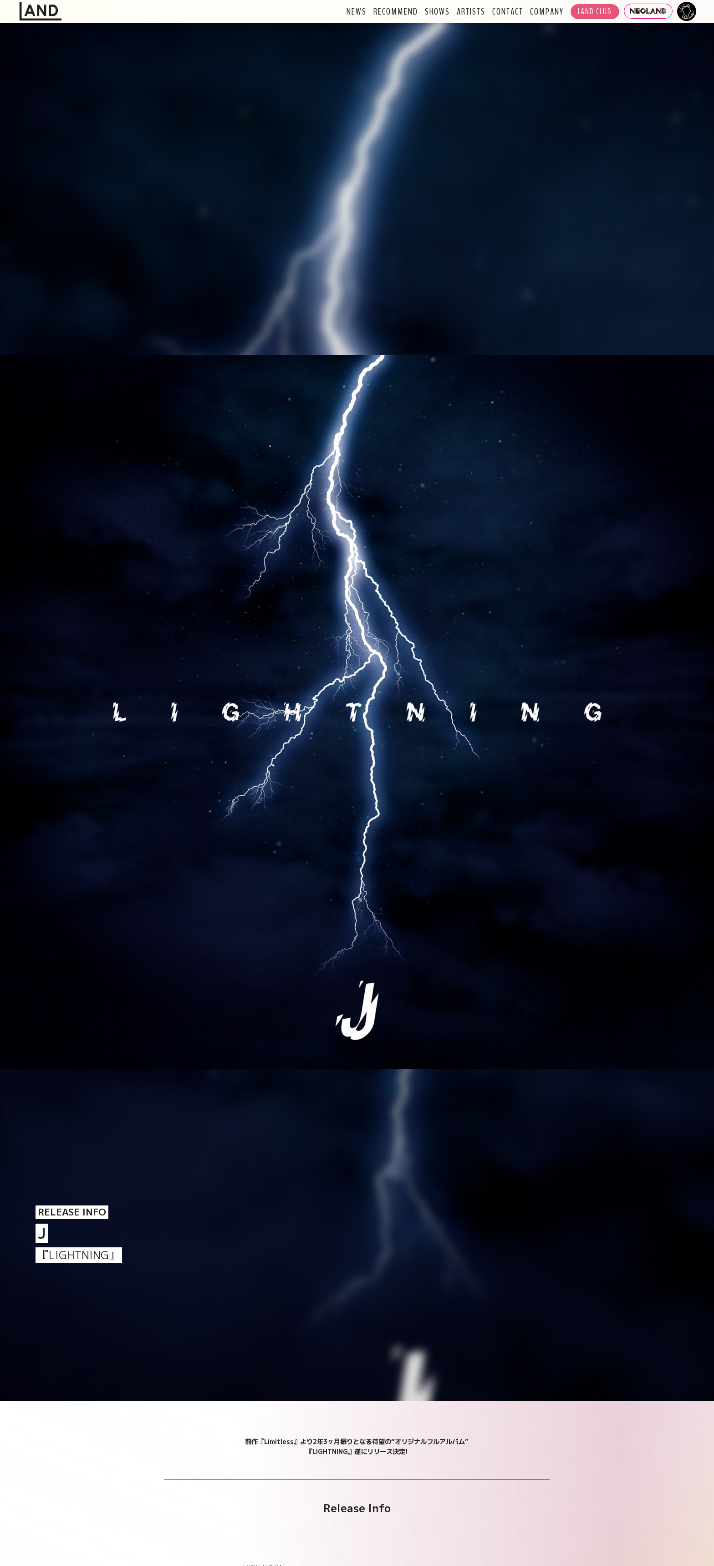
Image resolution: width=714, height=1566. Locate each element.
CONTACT (507, 11)
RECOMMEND (395, 11)
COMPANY (547, 11)
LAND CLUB (595, 11)
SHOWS (437, 11)
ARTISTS (471, 11)
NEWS (357, 11)
